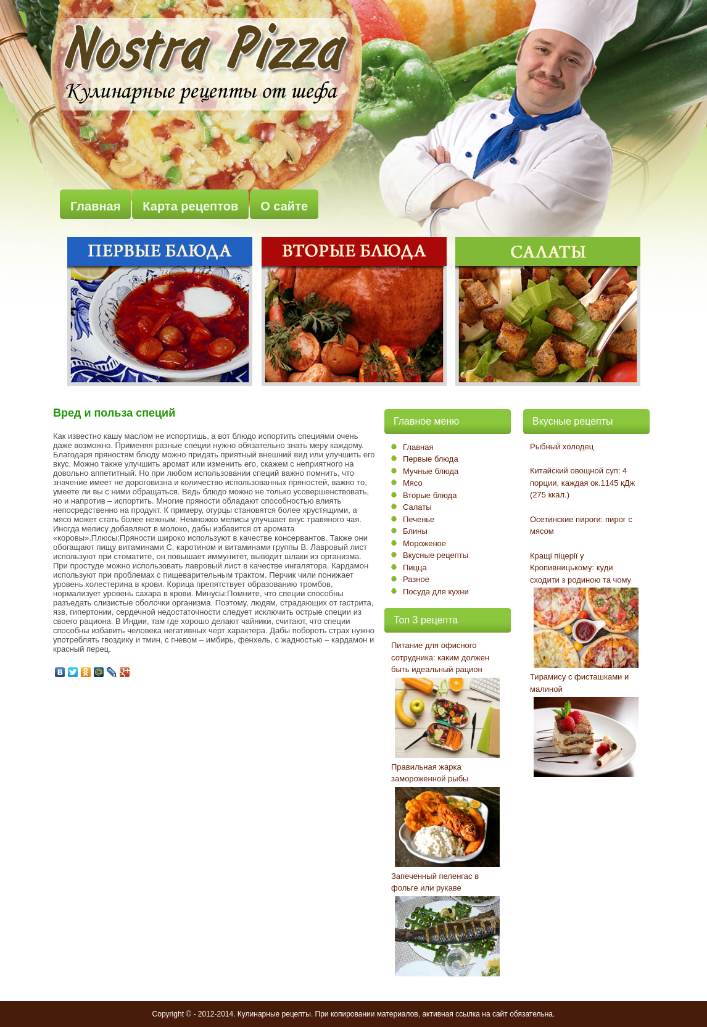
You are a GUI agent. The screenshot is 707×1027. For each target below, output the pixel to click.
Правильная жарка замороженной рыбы (429, 773)
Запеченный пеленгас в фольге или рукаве (435, 882)
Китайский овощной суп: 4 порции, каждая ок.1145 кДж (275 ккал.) (582, 482)
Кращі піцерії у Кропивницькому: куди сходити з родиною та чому (580, 567)
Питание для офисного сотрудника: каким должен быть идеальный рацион (440, 657)
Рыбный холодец (561, 446)
